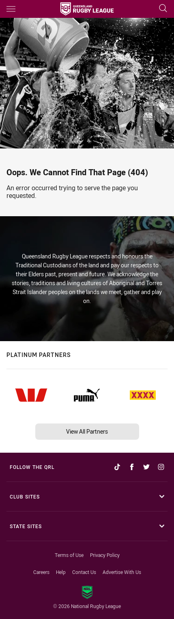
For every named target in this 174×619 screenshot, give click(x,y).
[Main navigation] (10, 8)
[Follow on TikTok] (117, 467)
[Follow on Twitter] (146, 467)
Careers (41, 572)
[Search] (163, 9)
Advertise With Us (122, 572)
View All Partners (87, 431)
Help (61, 572)
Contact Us (84, 572)
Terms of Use (69, 555)
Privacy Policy (105, 555)
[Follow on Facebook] (132, 467)
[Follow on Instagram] (161, 467)
